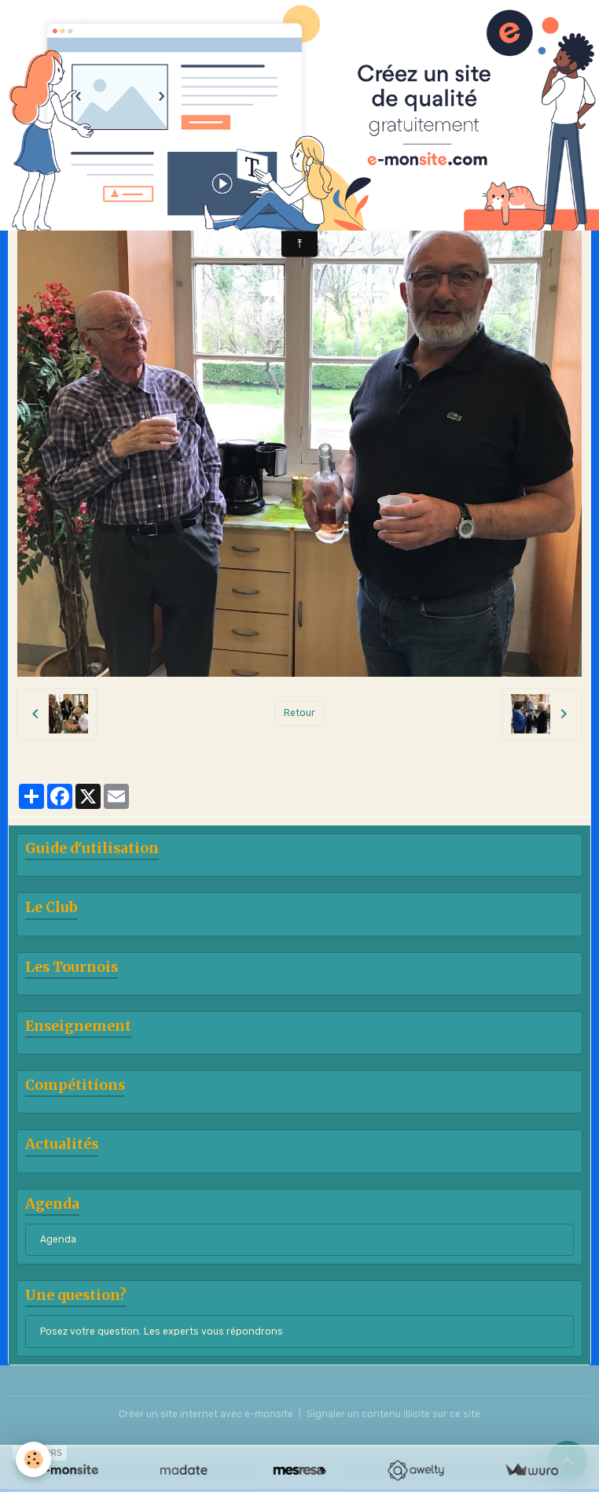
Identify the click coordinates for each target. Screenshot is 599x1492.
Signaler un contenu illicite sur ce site (393, 1414)
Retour (299, 712)
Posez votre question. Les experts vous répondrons (161, 1331)
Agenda (58, 1239)
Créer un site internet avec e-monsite (206, 1414)
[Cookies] (33, 1459)
